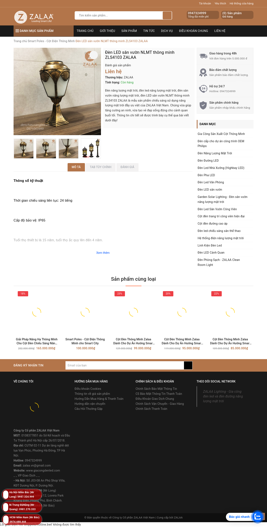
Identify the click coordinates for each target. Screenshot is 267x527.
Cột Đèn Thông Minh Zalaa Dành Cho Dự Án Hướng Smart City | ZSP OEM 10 (133, 341)
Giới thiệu (107, 31)
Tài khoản (205, 3)
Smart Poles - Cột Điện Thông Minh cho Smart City (85, 341)
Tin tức (149, 31)
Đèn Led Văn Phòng (211, 182)
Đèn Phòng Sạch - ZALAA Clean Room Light (219, 262)
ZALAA (178, 517)
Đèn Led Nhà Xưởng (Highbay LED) (221, 168)
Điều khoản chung (193, 31)
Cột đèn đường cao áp (213, 223)
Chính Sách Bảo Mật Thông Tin (156, 388)
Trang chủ (85, 31)
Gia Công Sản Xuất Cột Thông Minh (221, 134)
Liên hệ (220, 31)
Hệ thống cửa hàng (241, 3)
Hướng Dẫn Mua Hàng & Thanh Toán (99, 398)
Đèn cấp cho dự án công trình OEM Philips (221, 144)
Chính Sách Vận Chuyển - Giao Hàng (160, 403)
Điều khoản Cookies (88, 388)
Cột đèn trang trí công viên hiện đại (221, 216)
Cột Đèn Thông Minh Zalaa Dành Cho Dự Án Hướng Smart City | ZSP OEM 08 (230, 341)
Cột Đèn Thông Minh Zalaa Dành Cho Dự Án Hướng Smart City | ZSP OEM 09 (182, 341)
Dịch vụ (167, 31)
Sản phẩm (129, 31)
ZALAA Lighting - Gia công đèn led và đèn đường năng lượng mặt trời (223, 396)
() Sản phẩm (232, 15)
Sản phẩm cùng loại (133, 279)
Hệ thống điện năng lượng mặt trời (221, 238)
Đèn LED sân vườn (210, 189)
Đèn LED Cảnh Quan (211, 252)
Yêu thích (220, 3)
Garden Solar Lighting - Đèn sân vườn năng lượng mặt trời (223, 199)
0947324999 (197, 13)
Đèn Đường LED (208, 160)
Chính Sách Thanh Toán (151, 408)
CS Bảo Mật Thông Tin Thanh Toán (159, 393)
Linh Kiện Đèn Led (210, 245)
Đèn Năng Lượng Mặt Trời (215, 153)
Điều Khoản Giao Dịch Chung (155, 398)
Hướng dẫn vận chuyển (90, 403)
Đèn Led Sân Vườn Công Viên (217, 209)
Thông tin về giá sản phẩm (92, 393)
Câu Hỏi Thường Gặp (89, 408)
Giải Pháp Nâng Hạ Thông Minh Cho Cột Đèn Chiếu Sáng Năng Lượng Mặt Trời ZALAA (36, 341)
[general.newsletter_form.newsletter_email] (124, 365)
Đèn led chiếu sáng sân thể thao (219, 231)
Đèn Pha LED (206, 175)
